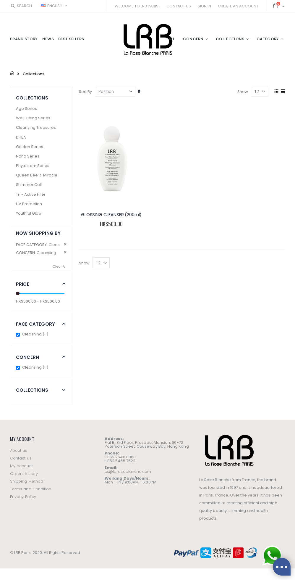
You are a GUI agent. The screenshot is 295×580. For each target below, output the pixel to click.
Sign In (204, 6)
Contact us (20, 458)
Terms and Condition (30, 489)
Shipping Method (26, 481)
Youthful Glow (29, 213)
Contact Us (178, 6)
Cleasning (36, 334)
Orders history (24, 473)
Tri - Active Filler (31, 194)
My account (21, 466)
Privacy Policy (23, 496)
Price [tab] (22, 284)
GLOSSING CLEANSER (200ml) (111, 214)
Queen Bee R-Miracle (36, 175)
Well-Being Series (33, 118)
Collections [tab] (32, 390)
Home (12, 73)
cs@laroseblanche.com (128, 471)
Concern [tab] (27, 357)
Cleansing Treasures (36, 127)
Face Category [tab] (35, 324)
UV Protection (29, 204)
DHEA (21, 137)
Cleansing (36, 367)
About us (18, 450)
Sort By (85, 91)
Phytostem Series (32, 165)
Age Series (26, 108)
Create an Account (238, 6)
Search (21, 6)
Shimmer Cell (29, 184)
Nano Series (27, 156)
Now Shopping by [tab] (38, 233)
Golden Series (29, 147)
